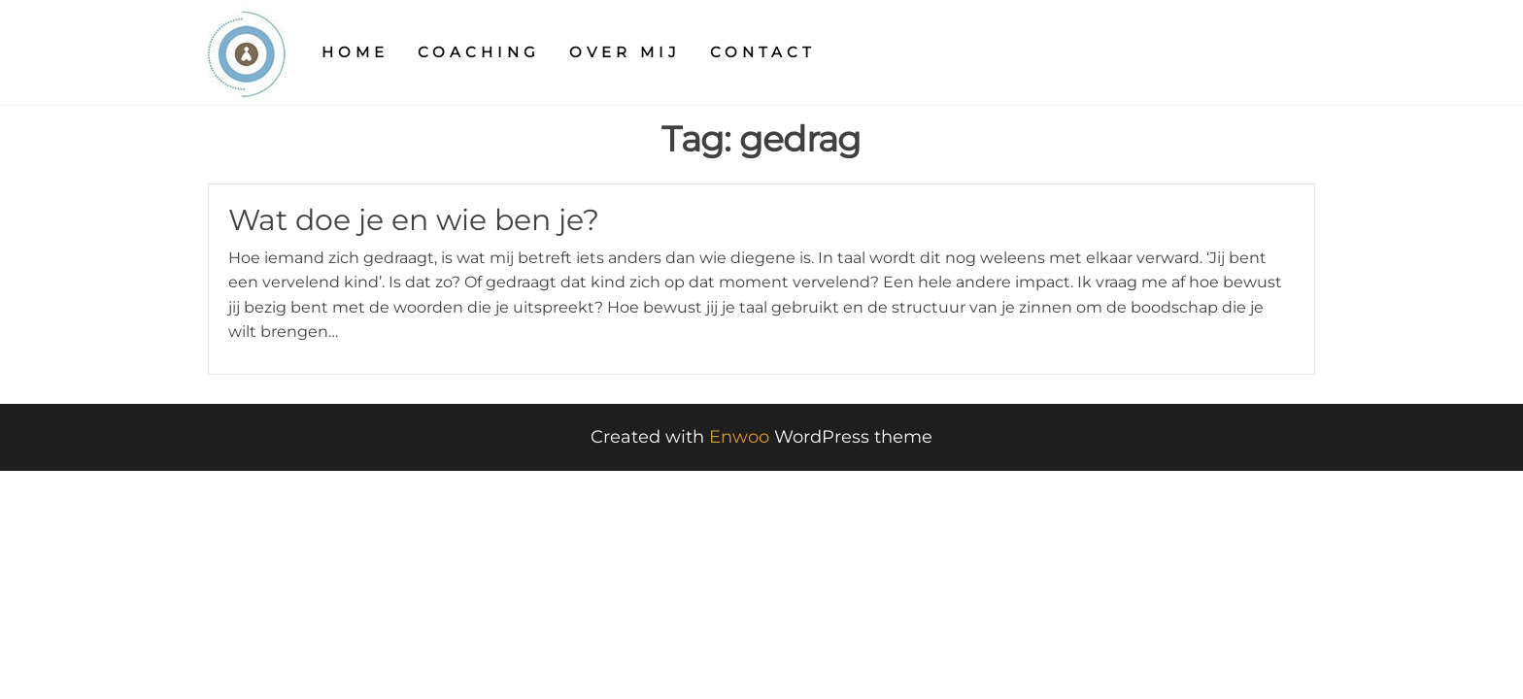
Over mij (625, 52)
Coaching (479, 52)
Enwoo (739, 437)
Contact (763, 52)
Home (355, 52)
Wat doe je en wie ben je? (413, 220)
